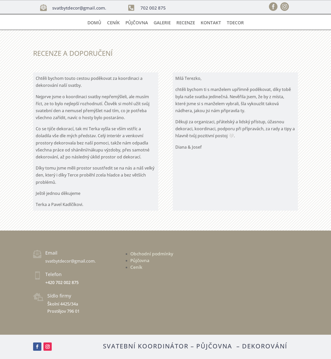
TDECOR (235, 23)
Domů (94, 23)
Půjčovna (136, 23)
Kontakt (211, 23)
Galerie (162, 23)
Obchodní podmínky (151, 254)
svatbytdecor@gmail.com (78, 8)
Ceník (113, 23)
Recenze (185, 23)
